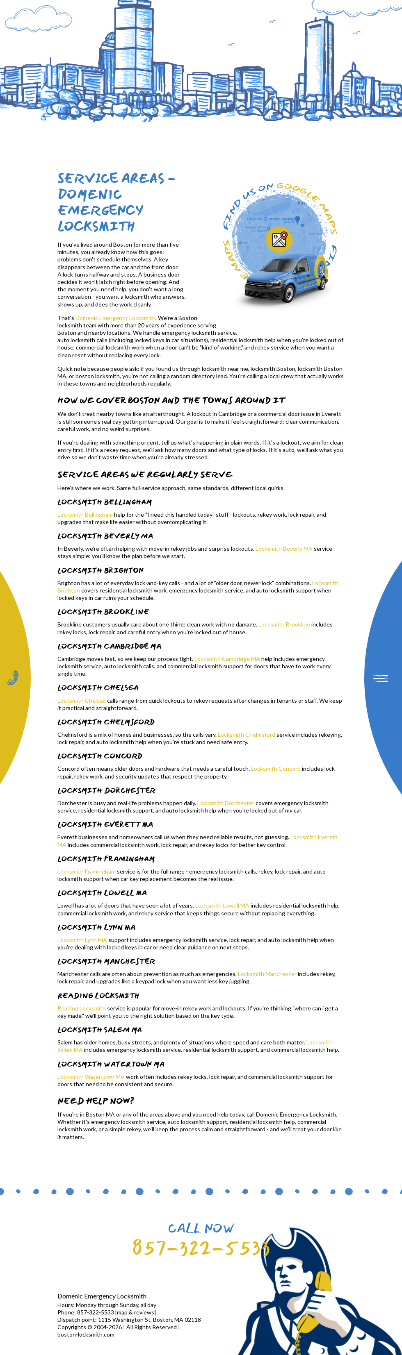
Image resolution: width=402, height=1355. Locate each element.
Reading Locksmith (81, 1008)
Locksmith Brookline (284, 624)
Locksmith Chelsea (81, 700)
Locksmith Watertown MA (91, 1076)
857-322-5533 (201, 1248)
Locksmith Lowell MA (222, 905)
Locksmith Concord (276, 768)
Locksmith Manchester (267, 973)
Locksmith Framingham (86, 871)
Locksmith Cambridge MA (227, 658)
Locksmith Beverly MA (284, 548)
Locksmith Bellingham (85, 514)
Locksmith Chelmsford (246, 734)
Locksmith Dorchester (225, 802)
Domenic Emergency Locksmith (115, 317)
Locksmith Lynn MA (82, 939)
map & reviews (135, 1312)
